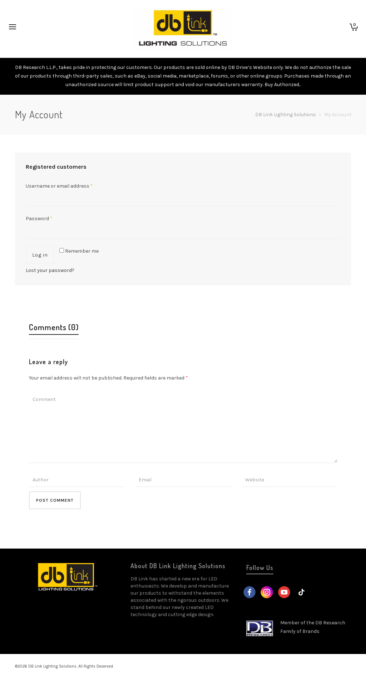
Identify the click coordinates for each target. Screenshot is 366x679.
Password (39, 218)
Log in (40, 255)
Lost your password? (50, 270)
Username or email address (59, 186)
